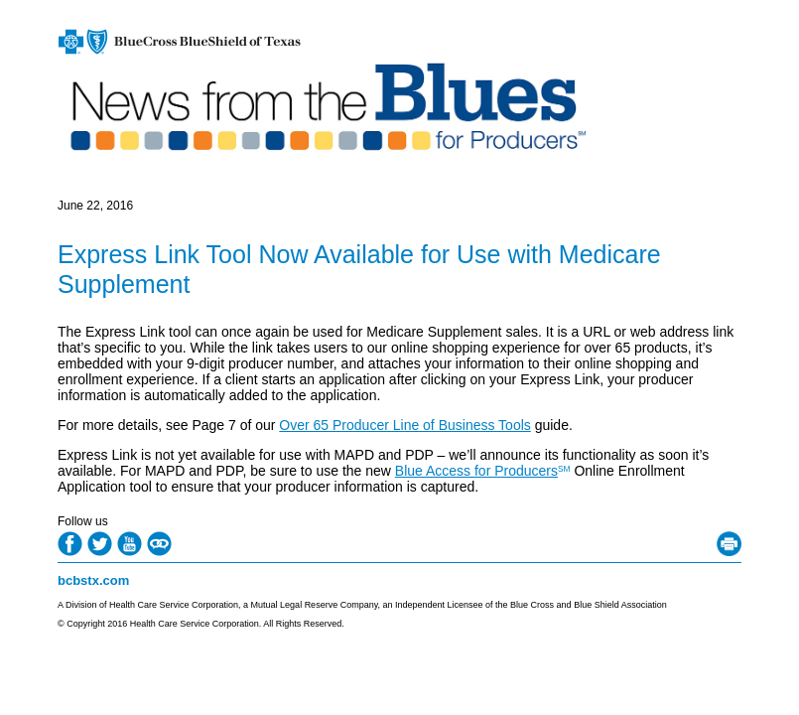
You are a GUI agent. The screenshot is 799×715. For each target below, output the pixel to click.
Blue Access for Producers (476, 471)
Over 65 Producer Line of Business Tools (404, 425)
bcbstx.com (93, 580)
